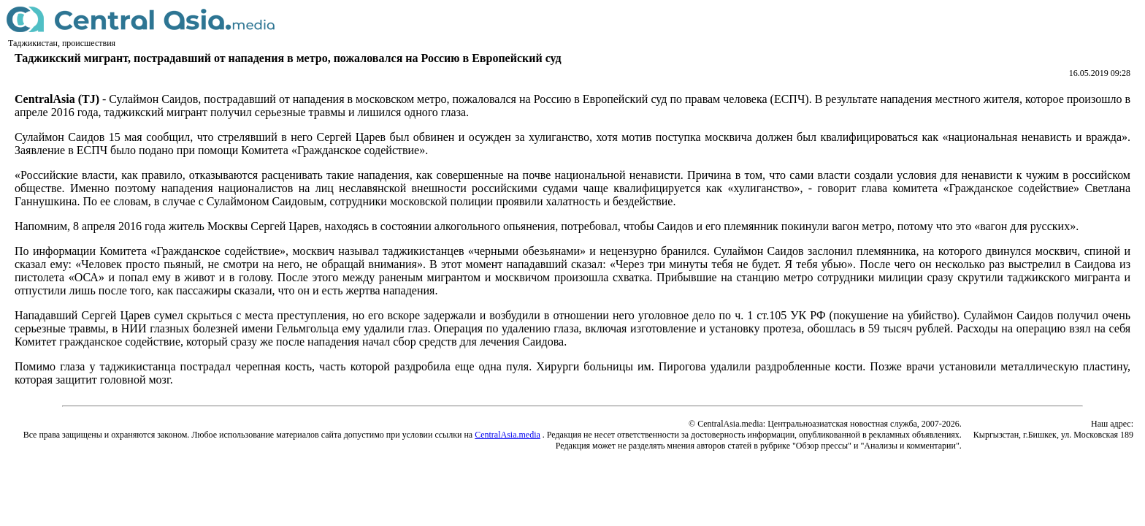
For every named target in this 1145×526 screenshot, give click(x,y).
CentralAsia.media (507, 435)
